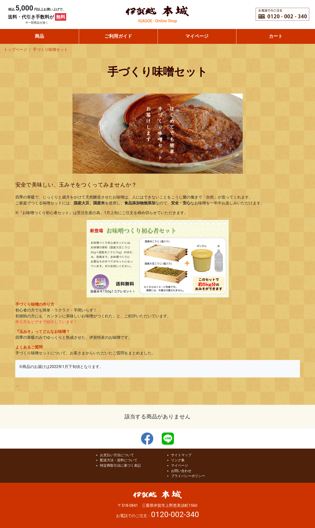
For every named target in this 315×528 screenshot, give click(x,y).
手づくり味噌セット (50, 49)
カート (276, 36)
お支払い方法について (117, 455)
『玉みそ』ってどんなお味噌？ (42, 331)
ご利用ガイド (118, 36)
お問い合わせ (181, 471)
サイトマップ (181, 455)
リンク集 (178, 460)
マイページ (196, 36)
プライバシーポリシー (188, 476)
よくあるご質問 (29, 347)
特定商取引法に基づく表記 (120, 465)
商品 (39, 36)
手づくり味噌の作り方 (34, 304)
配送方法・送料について (118, 460)
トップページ (15, 49)
